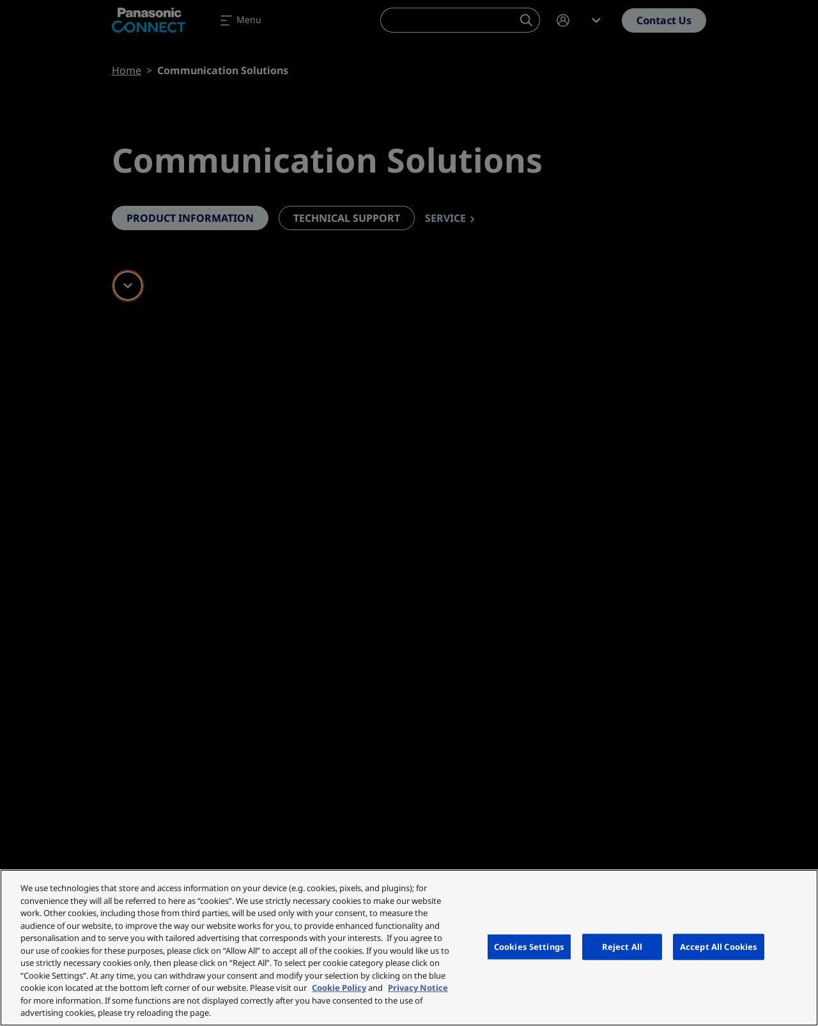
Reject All (622, 946)
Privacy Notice (418, 987)
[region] (409, 947)
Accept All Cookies (718, 946)
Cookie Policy (339, 987)
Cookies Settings (529, 946)
